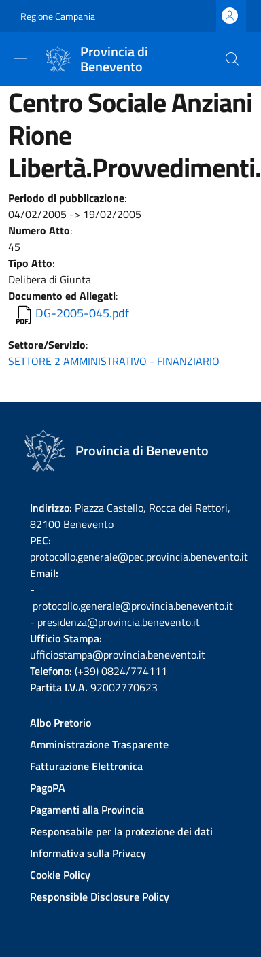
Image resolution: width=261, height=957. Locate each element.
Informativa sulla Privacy (88, 853)
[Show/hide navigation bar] (20, 58)
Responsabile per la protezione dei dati (121, 831)
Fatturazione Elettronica (86, 766)
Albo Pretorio (60, 722)
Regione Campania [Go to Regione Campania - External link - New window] (57, 16)
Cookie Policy (60, 875)
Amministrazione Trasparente (99, 744)
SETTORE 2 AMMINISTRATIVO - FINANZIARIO (114, 361)
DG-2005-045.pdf (82, 313)
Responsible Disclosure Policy (99, 896)
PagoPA (47, 788)
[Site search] (232, 59)
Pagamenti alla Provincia (87, 809)
